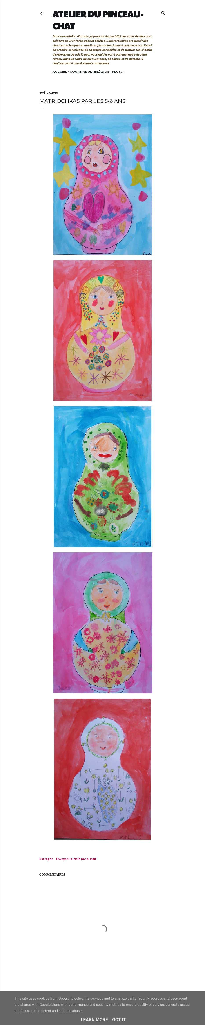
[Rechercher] (163, 12)
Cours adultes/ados (89, 72)
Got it (119, 1019)
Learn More (94, 1019)
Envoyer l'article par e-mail (76, 859)
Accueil (60, 72)
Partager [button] (46, 859)
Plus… (117, 72)
